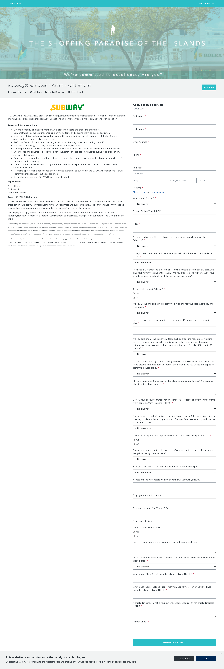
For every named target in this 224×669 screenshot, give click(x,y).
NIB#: (136, 224)
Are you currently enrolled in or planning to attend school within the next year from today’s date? (174, 559)
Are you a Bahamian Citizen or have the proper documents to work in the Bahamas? (169, 239)
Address (137, 167)
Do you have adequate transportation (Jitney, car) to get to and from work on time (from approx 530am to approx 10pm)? (174, 401)
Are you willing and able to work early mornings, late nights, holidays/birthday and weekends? (173, 305)
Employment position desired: (148, 495)
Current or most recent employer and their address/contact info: (165, 542)
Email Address (140, 142)
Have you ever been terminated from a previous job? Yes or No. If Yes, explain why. (171, 322)
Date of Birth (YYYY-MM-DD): (148, 211)
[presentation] (154, 628)
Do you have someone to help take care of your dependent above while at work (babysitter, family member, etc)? (173, 452)
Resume (138, 188)
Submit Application (174, 642)
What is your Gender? (144, 198)
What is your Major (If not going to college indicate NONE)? (163, 574)
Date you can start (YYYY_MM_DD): (150, 508)
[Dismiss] (221, 653)
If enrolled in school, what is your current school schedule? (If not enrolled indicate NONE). (173, 604)
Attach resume (140, 192)
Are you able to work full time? (149, 289)
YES (136, 440)
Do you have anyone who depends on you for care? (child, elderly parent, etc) (172, 435)
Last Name (139, 129)
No (136, 298)
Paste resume (158, 192)
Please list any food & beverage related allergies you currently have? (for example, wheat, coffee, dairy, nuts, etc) (173, 382)
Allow (206, 658)
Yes (136, 293)
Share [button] (209, 87)
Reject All (184, 658)
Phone (137, 155)
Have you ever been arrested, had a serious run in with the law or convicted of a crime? (172, 255)
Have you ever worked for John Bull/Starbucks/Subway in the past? (167, 466)
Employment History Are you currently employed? (148, 524)
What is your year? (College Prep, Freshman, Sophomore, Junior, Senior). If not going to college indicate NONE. (172, 588)
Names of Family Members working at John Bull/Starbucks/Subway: (166, 479)
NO (136, 444)
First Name (139, 116)
